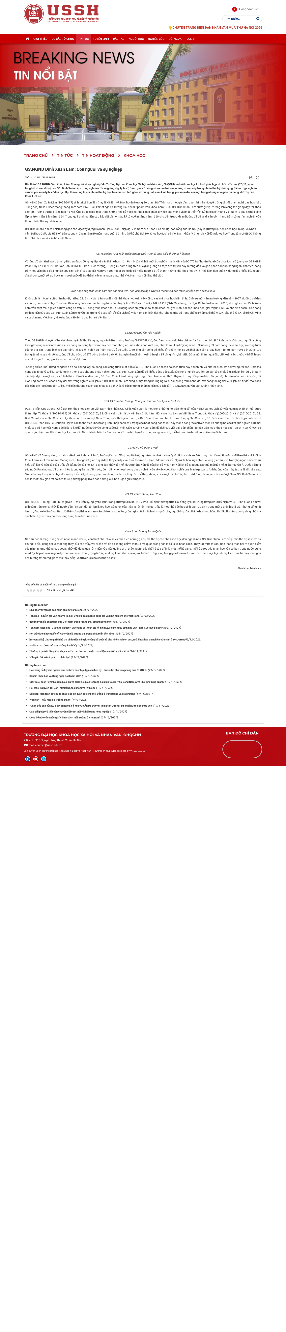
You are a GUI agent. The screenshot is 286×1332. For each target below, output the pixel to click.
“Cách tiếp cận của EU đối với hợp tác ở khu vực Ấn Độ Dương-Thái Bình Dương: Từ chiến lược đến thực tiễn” (91, 1271)
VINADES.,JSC (138, 1317)
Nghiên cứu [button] (156, 39)
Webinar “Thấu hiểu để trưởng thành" (50, 1266)
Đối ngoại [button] (175, 39)
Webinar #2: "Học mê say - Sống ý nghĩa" (52, 1211)
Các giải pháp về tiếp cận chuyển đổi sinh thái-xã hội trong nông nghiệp (69, 1277)
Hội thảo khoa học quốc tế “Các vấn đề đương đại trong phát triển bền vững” (72, 1199)
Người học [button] (136, 39)
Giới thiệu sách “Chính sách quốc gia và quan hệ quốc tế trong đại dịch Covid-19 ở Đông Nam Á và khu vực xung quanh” (96, 1248)
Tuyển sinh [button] (101, 39)
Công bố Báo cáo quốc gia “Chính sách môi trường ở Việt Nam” (64, 1283)
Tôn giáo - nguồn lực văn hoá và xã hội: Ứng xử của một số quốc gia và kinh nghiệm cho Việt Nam (84, 1182)
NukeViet (111, 1317)
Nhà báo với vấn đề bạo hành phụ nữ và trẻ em (55, 1176)
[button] (242, 9)
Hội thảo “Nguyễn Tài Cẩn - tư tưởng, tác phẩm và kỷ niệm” (62, 1254)
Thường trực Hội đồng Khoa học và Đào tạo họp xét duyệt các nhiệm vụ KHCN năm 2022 (79, 1217)
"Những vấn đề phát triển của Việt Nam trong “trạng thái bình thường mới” (70, 1188)
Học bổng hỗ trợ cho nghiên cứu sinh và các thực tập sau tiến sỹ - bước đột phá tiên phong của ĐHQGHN (88, 1236)
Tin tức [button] (83, 39)
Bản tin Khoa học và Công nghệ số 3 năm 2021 (55, 1242)
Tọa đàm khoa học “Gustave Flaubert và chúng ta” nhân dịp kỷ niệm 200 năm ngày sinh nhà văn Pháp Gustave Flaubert (96, 1193)
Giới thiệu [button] (40, 39)
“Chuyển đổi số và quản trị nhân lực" (49, 1223)
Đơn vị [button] (190, 39)
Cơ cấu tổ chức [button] (63, 39)
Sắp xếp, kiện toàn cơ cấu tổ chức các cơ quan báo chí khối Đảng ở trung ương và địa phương (82, 1260)
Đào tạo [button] (119, 39)
